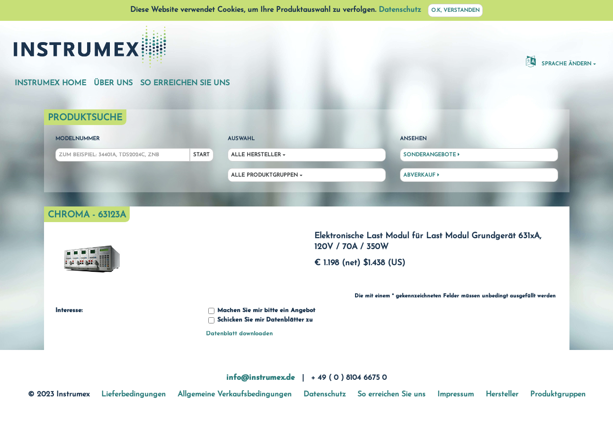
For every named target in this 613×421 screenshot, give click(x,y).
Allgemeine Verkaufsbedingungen (235, 394)
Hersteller (502, 394)
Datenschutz (400, 10)
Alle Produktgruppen (264, 175)
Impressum (455, 394)
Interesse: (68, 311)
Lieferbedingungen (133, 394)
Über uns (113, 83)
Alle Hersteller (256, 155)
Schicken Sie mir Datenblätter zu (260, 320)
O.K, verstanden (455, 10)
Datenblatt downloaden (239, 334)
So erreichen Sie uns (185, 83)
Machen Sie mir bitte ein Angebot (261, 311)
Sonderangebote (431, 155)
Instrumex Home (50, 83)
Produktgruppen (558, 394)
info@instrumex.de (260, 378)
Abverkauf (421, 175)
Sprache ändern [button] (558, 61)
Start (201, 155)
